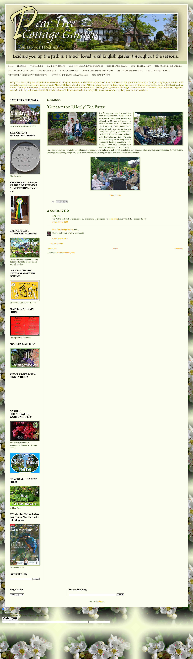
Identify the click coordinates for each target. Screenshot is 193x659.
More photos (115, 195)
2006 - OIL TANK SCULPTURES (168, 66)
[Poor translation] (14, 619)
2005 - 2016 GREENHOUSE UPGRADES (86, 66)
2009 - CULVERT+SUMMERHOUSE (98, 70)
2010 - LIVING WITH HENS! (158, 70)
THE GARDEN (36, 66)
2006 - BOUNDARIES (47, 70)
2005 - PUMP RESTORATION (129, 70)
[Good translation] (6, 619)
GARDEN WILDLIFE (56, 66)
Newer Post (52, 249)
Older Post (179, 249)
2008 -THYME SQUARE (117, 66)
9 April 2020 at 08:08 (60, 222)
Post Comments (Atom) (66, 253)
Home (10, 66)
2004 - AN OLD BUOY (69, 70)
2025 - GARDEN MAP (101, 75)
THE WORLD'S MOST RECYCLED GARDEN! (27, 75)
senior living (113, 219)
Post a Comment (56, 244)
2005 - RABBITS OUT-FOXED (20, 70)
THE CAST (21, 66)
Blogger (101, 601)
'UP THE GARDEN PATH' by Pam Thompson (69, 75)
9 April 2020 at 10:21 (60, 239)
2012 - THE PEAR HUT (141, 66)
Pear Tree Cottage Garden (62, 230)
